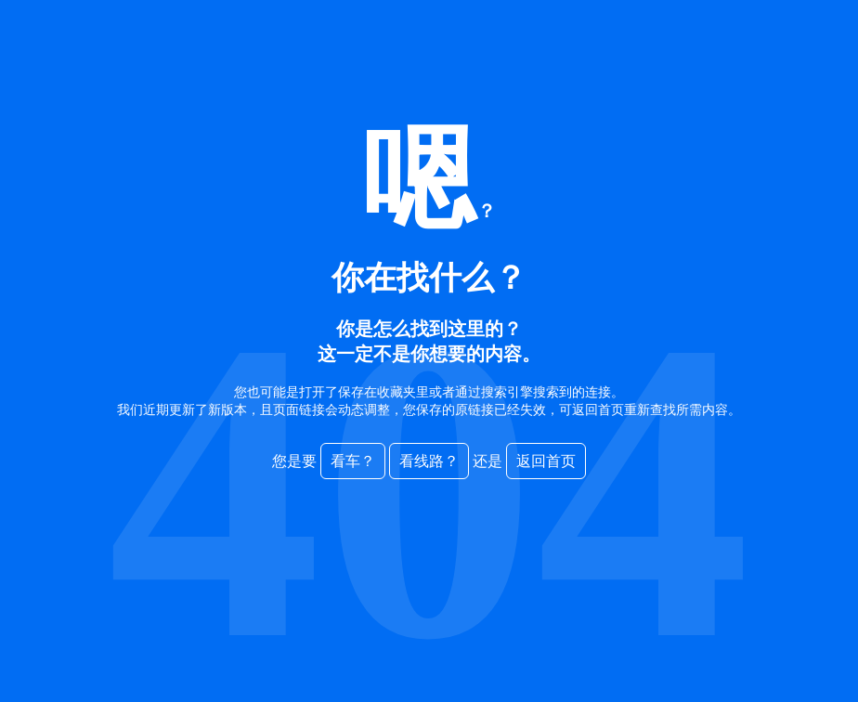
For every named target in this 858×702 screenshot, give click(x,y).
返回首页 (546, 461)
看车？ (353, 461)
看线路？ (429, 461)
